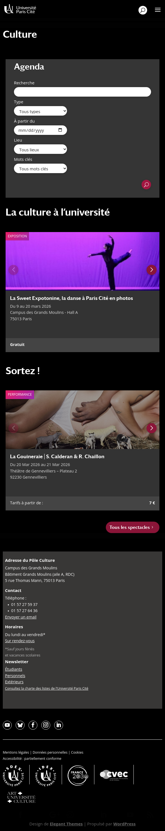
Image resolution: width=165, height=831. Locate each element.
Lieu (18, 140)
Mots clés (23, 159)
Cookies (77, 752)
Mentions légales (16, 752)
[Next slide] (152, 270)
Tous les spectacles (129, 527)
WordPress (124, 824)
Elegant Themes (66, 824)
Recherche (24, 82)
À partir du (24, 121)
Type (18, 101)
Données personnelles (50, 752)
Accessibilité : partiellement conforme (32, 758)
